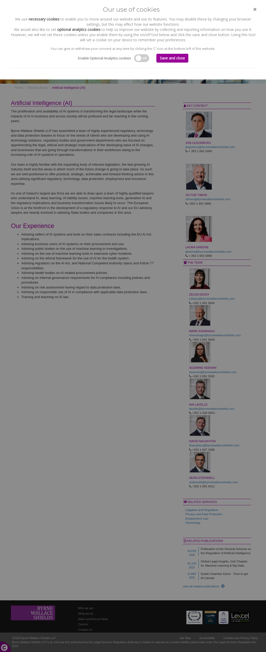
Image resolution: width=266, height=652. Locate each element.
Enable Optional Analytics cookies (104, 58)
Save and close (172, 58)
